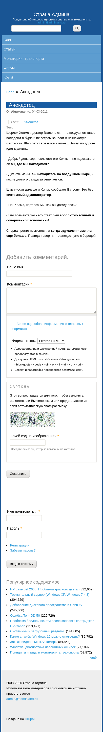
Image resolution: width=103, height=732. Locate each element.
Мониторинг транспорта (24, 59)
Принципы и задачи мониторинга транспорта (44, 652)
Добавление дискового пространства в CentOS (46, 605)
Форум (9, 68)
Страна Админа (51, 14)
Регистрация (19, 545)
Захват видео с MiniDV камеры (33, 642)
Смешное (31, 122)
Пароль (14, 528)
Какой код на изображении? (35, 436)
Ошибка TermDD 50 (25, 615)
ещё (93, 657)
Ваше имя (15, 267)
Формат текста (24, 341)
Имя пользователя (23, 511)
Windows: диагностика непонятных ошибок (43, 647)
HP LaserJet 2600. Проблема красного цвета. (44, 589)
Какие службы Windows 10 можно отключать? (45, 636)
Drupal (29, 719)
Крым (8, 77)
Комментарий (19, 284)
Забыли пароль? (22, 550)
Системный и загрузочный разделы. (37, 631)
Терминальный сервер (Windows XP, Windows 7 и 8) (49, 594)
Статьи (9, 49)
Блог (7, 40)
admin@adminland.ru (51, 22)
